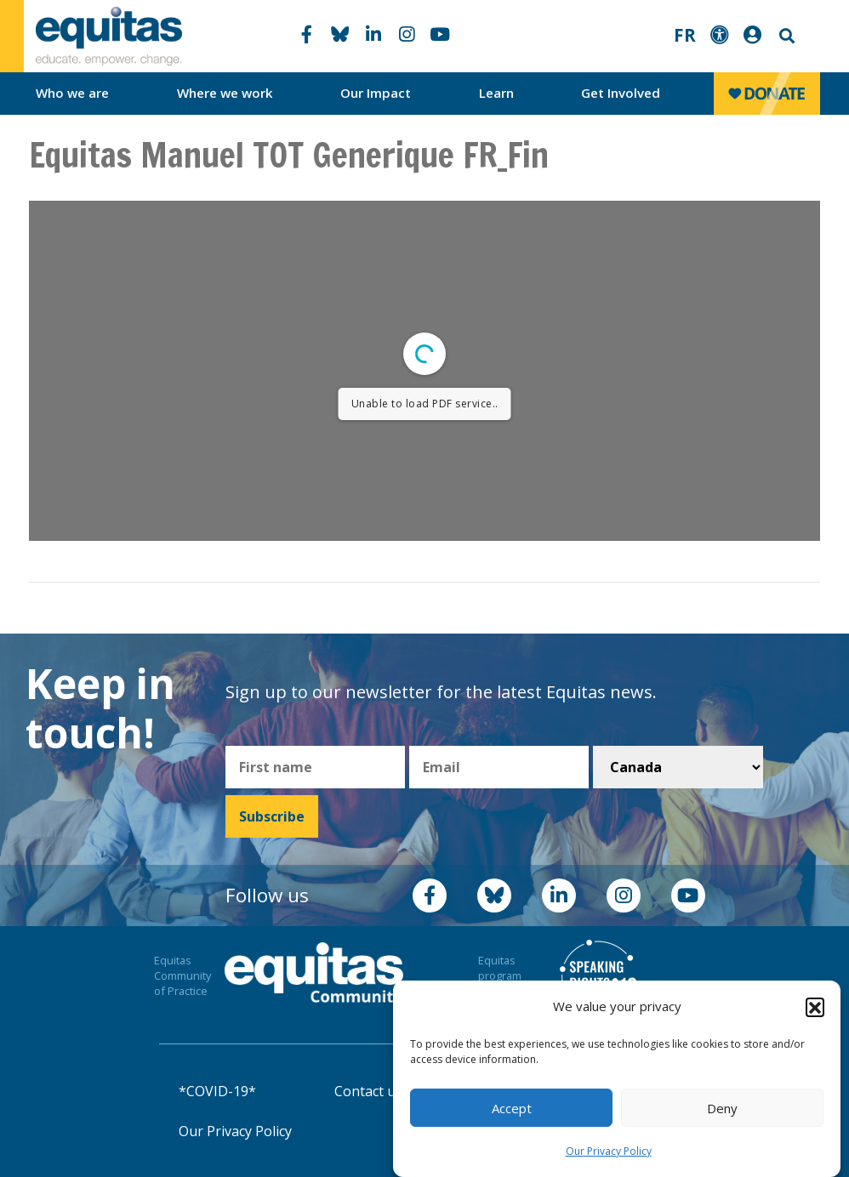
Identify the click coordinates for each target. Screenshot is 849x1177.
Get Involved (620, 92)
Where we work (225, 92)
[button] (814, 1006)
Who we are (72, 92)
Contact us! (369, 1091)
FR (685, 35)
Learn (496, 92)
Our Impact (375, 92)
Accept (512, 1108)
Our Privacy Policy (609, 1151)
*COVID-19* (217, 1091)
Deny (722, 1108)
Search (785, 36)
